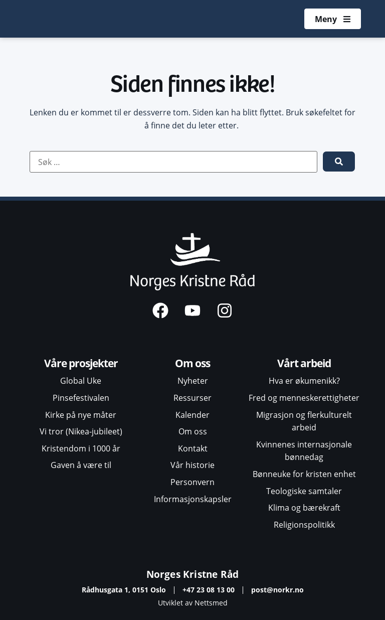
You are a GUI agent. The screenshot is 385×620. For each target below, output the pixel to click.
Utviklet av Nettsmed (193, 602)
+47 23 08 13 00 (208, 589)
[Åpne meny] (332, 19)
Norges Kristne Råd (192, 574)
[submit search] (338, 161)
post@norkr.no (277, 589)
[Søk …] (173, 162)
